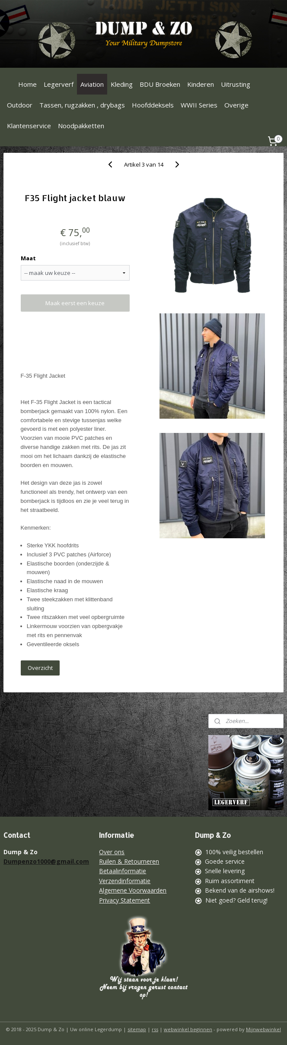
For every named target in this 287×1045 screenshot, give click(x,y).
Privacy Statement (124, 900)
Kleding (122, 84)
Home (27, 84)
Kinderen (200, 84)
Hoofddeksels (153, 105)
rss (155, 1029)
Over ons (111, 852)
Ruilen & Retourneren (129, 861)
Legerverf (58, 84)
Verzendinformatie (124, 881)
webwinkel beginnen (188, 1029)
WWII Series (199, 105)
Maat (28, 258)
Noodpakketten (81, 125)
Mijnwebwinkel (263, 1029)
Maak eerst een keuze (75, 303)
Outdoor (19, 105)
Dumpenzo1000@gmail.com (46, 861)
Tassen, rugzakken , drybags (82, 105)
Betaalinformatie (122, 871)
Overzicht (40, 668)
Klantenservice (29, 125)
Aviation (92, 84)
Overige (236, 105)
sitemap (137, 1029)
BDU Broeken (160, 84)
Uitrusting (235, 84)
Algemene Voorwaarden (132, 890)
